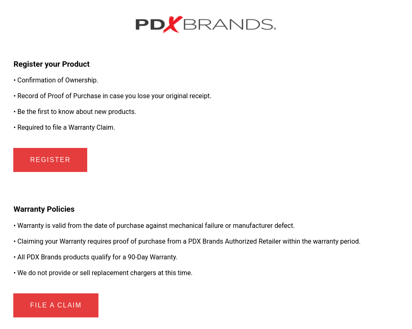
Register (50, 159)
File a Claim (55, 305)
